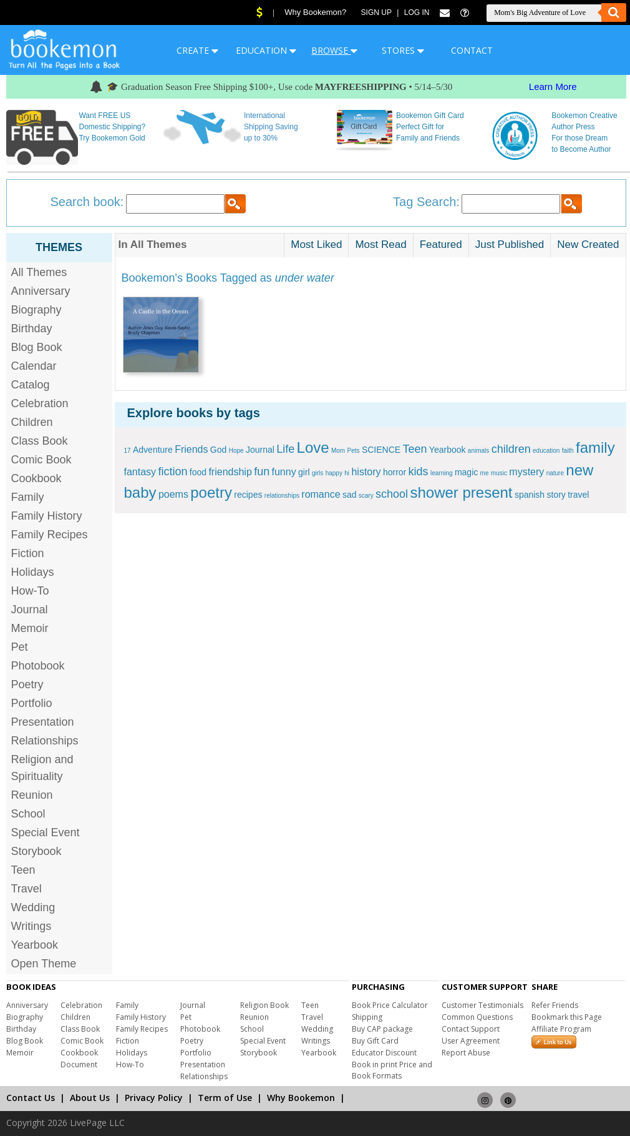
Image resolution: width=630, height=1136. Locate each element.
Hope (236, 450)
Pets (353, 450)
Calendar (34, 366)
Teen (23, 870)
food (198, 472)
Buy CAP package (382, 1029)
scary (366, 495)
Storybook (36, 851)
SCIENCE (381, 450)
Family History (46, 516)
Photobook (38, 665)
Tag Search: (426, 202)
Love (313, 447)
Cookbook (36, 478)
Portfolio (31, 703)
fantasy (140, 472)
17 (127, 450)
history (365, 472)
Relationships (45, 740)
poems (173, 494)
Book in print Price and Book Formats (392, 1070)
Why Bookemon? (315, 12)
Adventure (153, 450)
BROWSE (334, 50)
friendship (229, 472)
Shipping (367, 1017)
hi (346, 473)
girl (304, 472)
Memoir (30, 628)
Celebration (40, 403)
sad (349, 495)
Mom (338, 450)
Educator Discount (384, 1052)
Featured (441, 244)
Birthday (31, 328)
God (218, 450)
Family (27, 497)
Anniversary (40, 291)
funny (284, 472)
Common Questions (477, 1017)
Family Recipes (49, 534)
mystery (526, 472)
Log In (417, 12)
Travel (26, 888)
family (595, 447)
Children (32, 422)
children (511, 449)
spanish (530, 495)
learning (441, 473)
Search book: (87, 202)
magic (466, 472)
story (555, 495)
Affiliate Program (561, 1029)
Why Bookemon (301, 1098)
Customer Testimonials (482, 1005)
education (546, 450)
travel (578, 495)
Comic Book (41, 459)
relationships (281, 495)
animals (478, 450)
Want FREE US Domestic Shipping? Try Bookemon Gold (112, 126)
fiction (172, 471)
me (484, 473)
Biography (36, 310)
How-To (30, 591)
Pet (19, 647)
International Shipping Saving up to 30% (271, 126)
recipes (248, 495)
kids (419, 471)
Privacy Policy (154, 1098)
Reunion (32, 795)
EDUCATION (266, 50)
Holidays (32, 572)
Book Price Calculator (390, 1005)
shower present (461, 492)
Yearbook (34, 945)
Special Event (45, 832)
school (392, 494)
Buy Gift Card (375, 1040)
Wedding (33, 907)
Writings (31, 926)
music (499, 473)
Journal (29, 609)
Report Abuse (466, 1052)
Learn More (553, 86)
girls (317, 473)
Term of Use (225, 1098)
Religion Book (264, 1005)
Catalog (30, 384)
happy (334, 473)
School (28, 814)
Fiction (27, 553)
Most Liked (316, 244)
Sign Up (376, 12)
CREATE (197, 50)
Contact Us (30, 1098)
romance (320, 494)
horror (394, 472)
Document (79, 1064)
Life (285, 449)
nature (555, 473)
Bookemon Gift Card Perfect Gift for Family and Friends (430, 126)
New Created (588, 244)
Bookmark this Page (566, 1017)
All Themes (39, 272)
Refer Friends (554, 1005)
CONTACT (472, 50)
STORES (403, 50)
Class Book (39, 441)
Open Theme (44, 963)
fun (261, 471)
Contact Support (471, 1029)
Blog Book (36, 347)
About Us (90, 1098)
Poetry (27, 684)
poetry (211, 492)
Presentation (42, 722)
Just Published (510, 244)
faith (568, 450)
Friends (191, 449)
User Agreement (471, 1040)
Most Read (380, 244)
